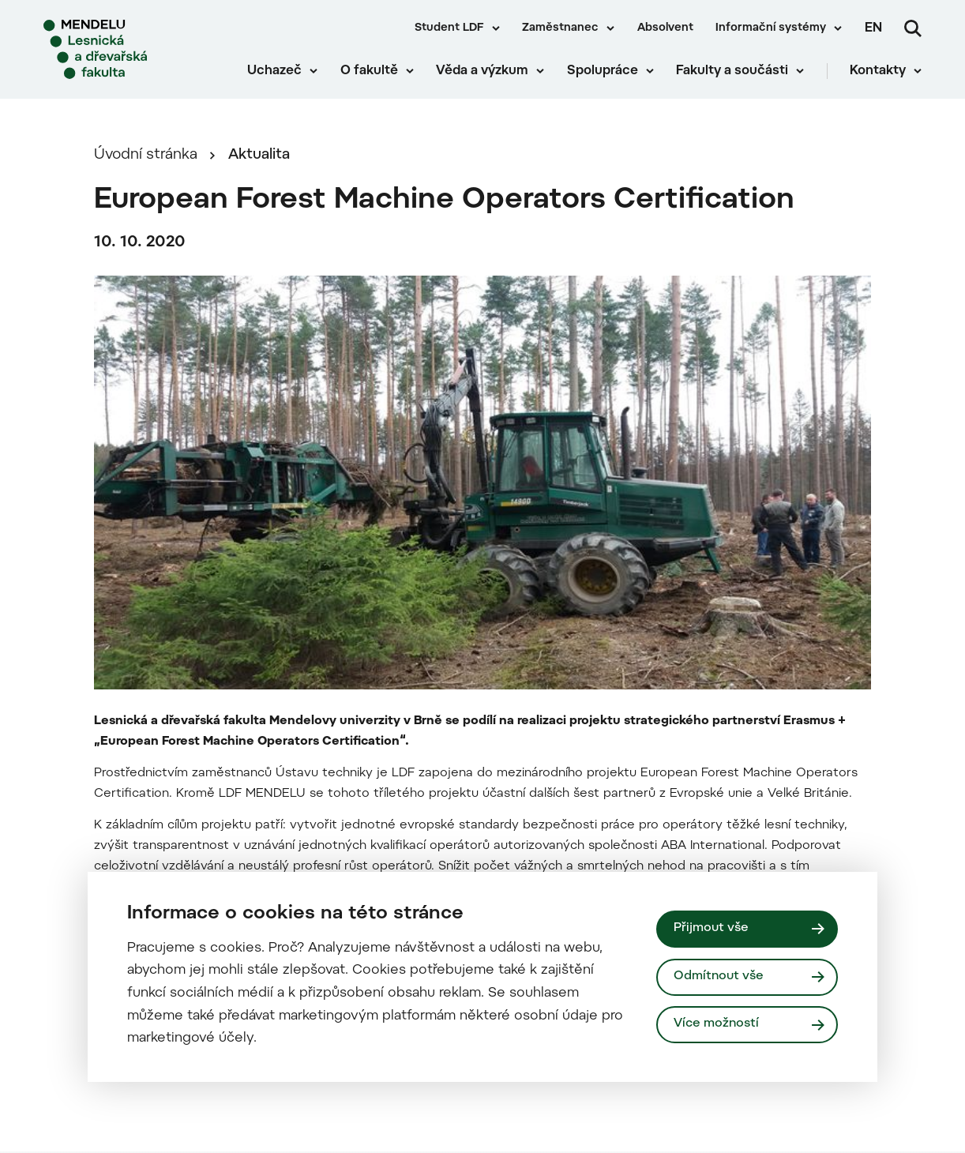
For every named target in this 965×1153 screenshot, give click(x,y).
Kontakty (878, 71)
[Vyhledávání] (913, 28)
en (873, 28)
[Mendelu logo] (134, 49)
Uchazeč (274, 71)
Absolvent (665, 28)
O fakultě (369, 71)
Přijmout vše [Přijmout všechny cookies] (711, 928)
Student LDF (449, 28)
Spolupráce (602, 71)
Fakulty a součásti (732, 71)
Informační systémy (770, 28)
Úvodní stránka (145, 155)
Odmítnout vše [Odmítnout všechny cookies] (719, 976)
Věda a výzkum (482, 71)
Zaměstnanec (560, 28)
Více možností (716, 1024)
